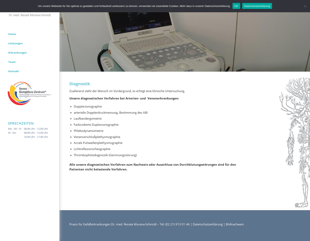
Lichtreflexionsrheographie (92, 149)
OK (236, 6)
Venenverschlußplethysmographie (97, 137)
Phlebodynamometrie (88, 131)
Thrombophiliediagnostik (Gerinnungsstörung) (105, 155)
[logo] (29, 12)
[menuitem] (30, 34)
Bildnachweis (235, 224)
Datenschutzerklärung (208, 224)
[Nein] (305, 6)
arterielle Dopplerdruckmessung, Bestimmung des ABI (111, 112)
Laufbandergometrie (88, 118)
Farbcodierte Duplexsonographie (96, 125)
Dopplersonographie (88, 106)
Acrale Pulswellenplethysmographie (98, 143)
